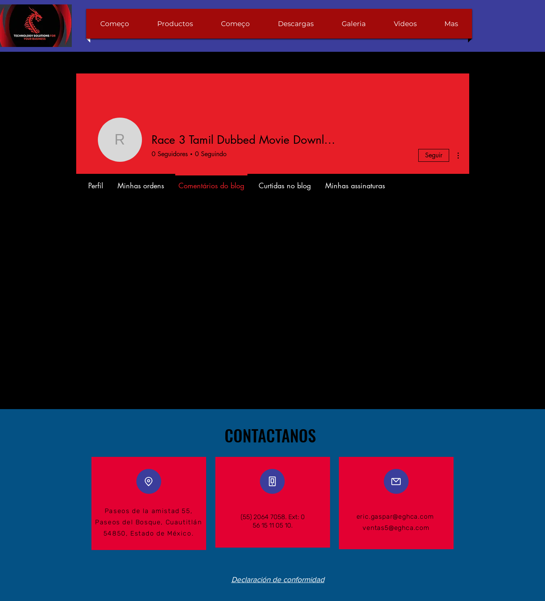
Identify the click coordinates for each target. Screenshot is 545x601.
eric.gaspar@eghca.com (395, 516)
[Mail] (396, 481)
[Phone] (272, 481)
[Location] (148, 481)
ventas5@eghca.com (396, 528)
